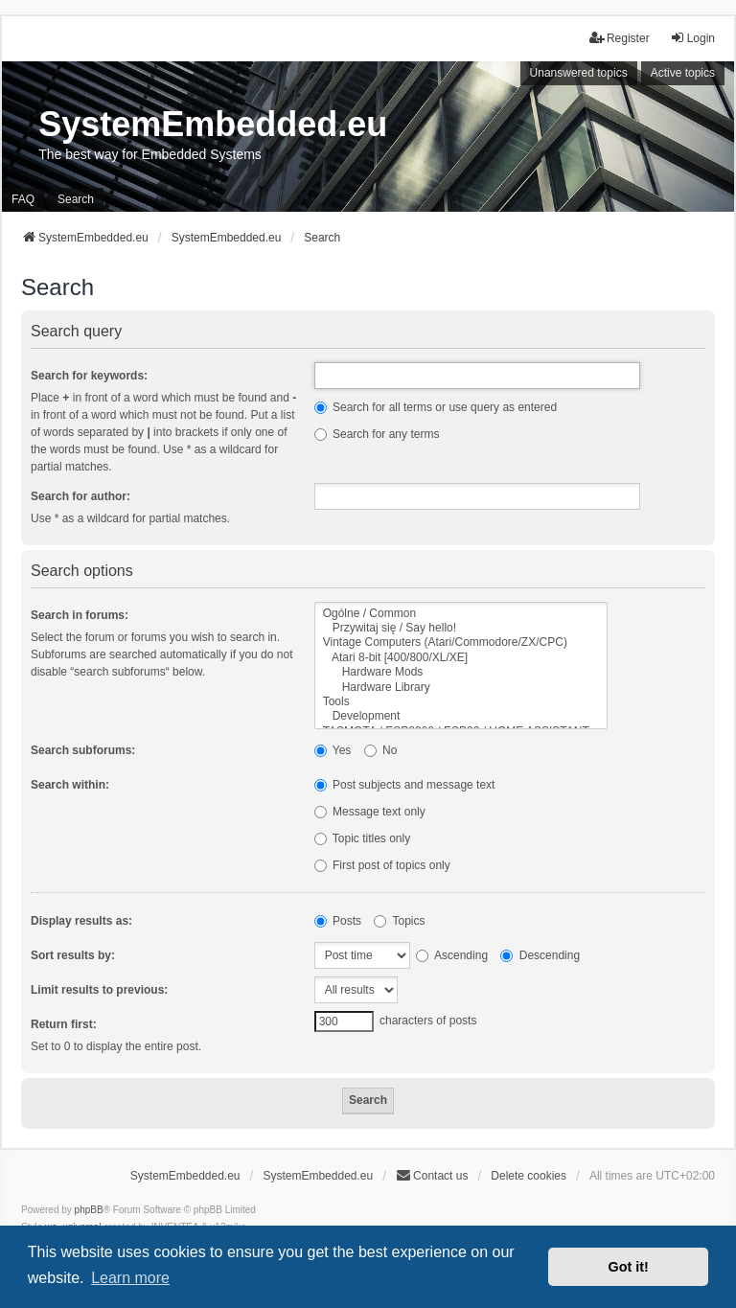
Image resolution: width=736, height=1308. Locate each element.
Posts (337, 921)
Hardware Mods (461, 672)
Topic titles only (362, 838)
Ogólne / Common (461, 614)
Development (461, 716)
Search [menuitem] (76, 199)
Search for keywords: (89, 375)
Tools (461, 702)
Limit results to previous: (99, 990)
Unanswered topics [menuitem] (579, 73)
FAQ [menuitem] (23, 199)
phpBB (89, 1210)
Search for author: (80, 496)
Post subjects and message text (404, 785)
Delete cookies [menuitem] (528, 1175)
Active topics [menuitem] (683, 73)
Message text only (370, 811)
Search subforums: (83, 750)
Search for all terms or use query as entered (435, 407)
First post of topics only (382, 865)
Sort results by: (73, 955)
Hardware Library (461, 687)
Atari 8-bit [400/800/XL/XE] (461, 658)
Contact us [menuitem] (432, 1175)
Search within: (70, 785)
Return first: (64, 1024)
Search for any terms (377, 434)
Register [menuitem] (619, 38)
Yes (333, 750)
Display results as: (81, 921)
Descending (540, 955)
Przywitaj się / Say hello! (461, 628)
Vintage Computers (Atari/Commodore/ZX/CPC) (461, 642)
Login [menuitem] (692, 38)
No (381, 750)
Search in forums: (79, 615)
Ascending (452, 955)
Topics (399, 921)
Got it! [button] (629, 1266)
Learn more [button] (130, 1278)
